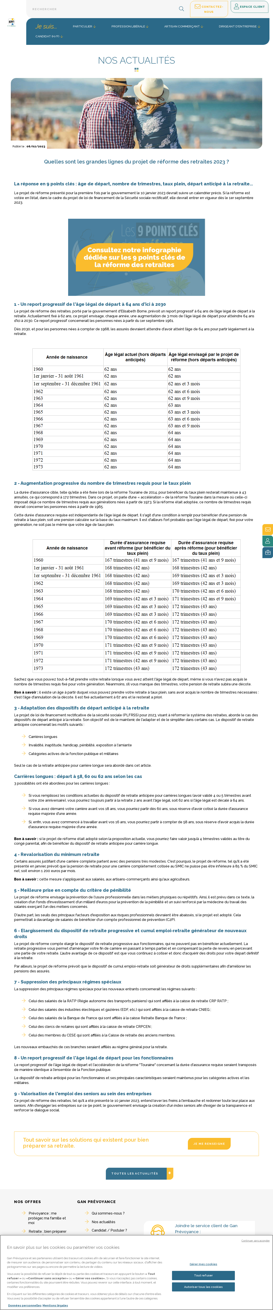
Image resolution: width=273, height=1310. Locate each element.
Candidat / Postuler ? (109, 1230)
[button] (181, 9)
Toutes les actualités (139, 1194)
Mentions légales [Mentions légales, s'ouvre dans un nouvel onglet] (55, 1305)
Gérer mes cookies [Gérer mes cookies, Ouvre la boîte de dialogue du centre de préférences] (203, 1264)
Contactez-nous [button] (209, 8)
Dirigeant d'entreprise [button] (238, 26)
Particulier (82, 26)
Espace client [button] (249, 7)
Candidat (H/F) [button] (47, 36)
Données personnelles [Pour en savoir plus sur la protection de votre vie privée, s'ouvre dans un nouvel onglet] (24, 1305)
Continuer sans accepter (255, 1240)
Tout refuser (203, 1275)
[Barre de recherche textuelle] (107, 9)
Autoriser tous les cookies (203, 1287)
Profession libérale (128, 26)
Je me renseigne (209, 1143)
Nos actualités (103, 1222)
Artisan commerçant (182, 26)
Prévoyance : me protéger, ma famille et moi (47, 1218)
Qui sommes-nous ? (108, 1213)
